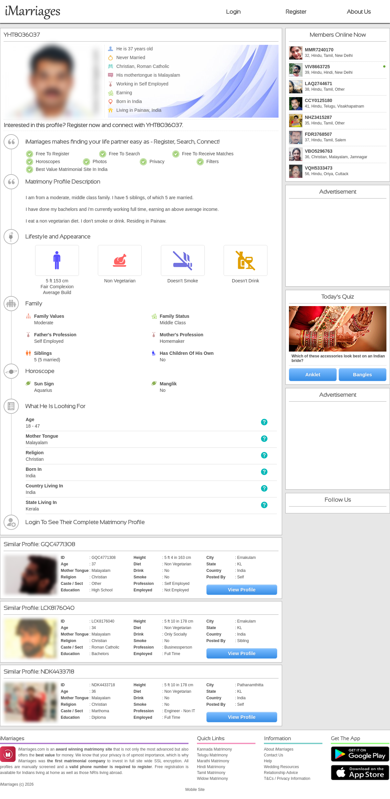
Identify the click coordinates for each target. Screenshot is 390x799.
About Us (359, 11)
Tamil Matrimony (211, 772)
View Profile (242, 589)
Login (233, 11)
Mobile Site (194, 789)
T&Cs (269, 778)
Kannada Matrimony (214, 749)
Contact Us (273, 755)
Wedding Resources (281, 767)
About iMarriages (278, 749)
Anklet (313, 374)
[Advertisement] (337, 242)
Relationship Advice (281, 772)
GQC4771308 (58, 544)
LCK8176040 (57, 608)
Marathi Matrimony (213, 761)
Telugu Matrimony (212, 755)
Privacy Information (293, 778)
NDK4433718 (57, 671)
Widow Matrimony (212, 778)
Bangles (362, 374)
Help (268, 761)
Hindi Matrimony (211, 767)
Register (296, 11)
